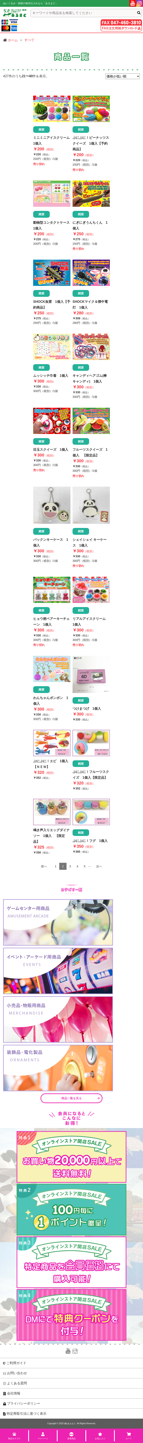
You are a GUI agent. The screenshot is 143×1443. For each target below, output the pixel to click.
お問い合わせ (15, 1373)
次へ (99, 866)
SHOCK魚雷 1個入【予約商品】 (51, 304)
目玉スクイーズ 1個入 (50, 449)
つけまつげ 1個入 (87, 708)
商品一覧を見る (80, 1098)
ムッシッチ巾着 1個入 (50, 375)
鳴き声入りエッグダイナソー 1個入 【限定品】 (51, 835)
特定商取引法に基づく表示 (24, 1414)
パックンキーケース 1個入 (50, 542)
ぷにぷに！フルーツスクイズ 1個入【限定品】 (91, 774)
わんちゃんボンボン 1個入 (50, 700)
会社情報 (11, 1393)
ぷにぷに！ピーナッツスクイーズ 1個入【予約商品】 (91, 143)
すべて (29, 40)
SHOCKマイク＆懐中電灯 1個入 (90, 304)
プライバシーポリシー (21, 1403)
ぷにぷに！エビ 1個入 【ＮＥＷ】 (51, 764)
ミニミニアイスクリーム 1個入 (51, 140)
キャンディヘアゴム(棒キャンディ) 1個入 (90, 378)
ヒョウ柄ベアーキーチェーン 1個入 (51, 621)
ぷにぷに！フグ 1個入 (90, 841)
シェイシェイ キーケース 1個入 (90, 542)
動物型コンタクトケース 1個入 (51, 225)
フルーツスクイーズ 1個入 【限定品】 (90, 452)
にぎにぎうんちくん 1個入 (90, 225)
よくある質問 (15, 1383)
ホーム (13, 40)
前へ (44, 866)
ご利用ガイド (14, 1363)
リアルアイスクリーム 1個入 (91, 621)
